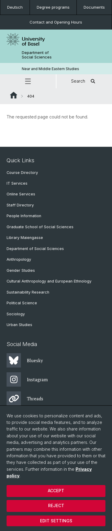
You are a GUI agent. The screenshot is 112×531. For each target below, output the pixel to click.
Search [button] (84, 81)
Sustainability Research (28, 292)
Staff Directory (20, 205)
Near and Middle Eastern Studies (50, 69)
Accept (56, 490)
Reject (56, 505)
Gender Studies (21, 270)
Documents (94, 7)
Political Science (22, 303)
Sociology (16, 314)
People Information (24, 216)
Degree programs (53, 7)
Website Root (13, 95)
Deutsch (15, 7)
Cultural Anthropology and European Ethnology (49, 281)
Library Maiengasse (25, 237)
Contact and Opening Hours (56, 22)
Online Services (21, 194)
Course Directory (22, 172)
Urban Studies (19, 324)
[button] (28, 81)
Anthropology (19, 259)
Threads (25, 398)
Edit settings (56, 520)
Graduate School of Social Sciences (40, 227)
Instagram (27, 379)
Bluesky (25, 360)
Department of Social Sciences (37, 54)
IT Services (17, 183)
